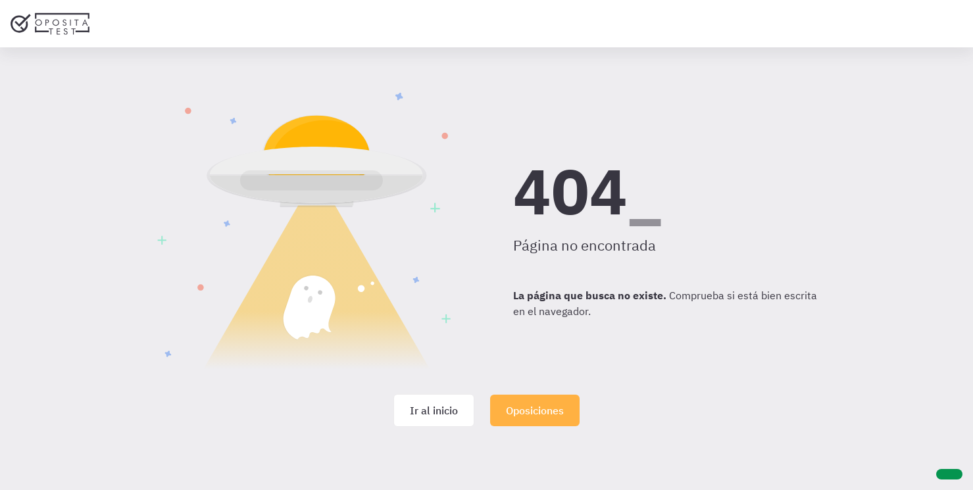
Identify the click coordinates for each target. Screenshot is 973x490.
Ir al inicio (434, 410)
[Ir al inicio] (50, 24)
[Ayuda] (949, 474)
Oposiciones (535, 410)
